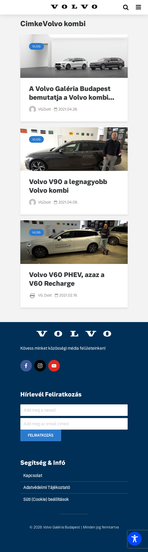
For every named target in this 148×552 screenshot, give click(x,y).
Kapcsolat (32, 475)
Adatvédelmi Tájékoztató (46, 487)
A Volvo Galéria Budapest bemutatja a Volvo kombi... (71, 93)
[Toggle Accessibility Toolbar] (134, 538)
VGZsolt (40, 109)
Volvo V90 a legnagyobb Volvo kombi (68, 186)
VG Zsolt (40, 295)
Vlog (36, 46)
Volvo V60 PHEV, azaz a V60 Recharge (66, 279)
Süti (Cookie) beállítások (46, 499)
